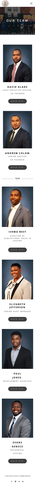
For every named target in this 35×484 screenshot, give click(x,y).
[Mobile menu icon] (31, 3)
